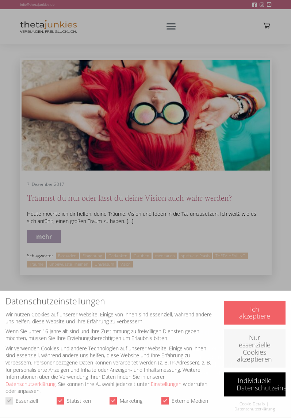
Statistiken (74, 397)
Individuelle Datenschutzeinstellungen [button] (261, 380)
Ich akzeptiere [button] (254, 309)
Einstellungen (166, 380)
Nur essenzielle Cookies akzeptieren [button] (254, 344)
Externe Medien (184, 397)
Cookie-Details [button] (253, 400)
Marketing (126, 397)
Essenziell (21, 397)
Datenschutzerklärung (30, 380)
